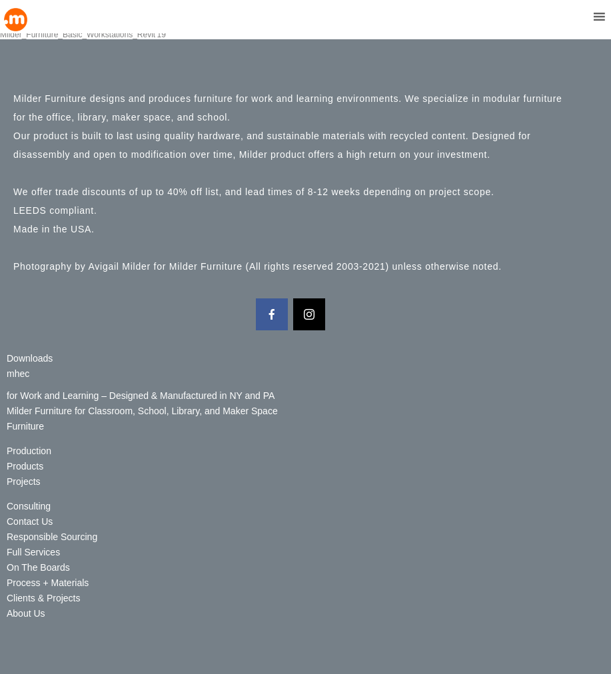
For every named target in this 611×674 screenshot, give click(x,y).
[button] (574, 16)
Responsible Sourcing (52, 536)
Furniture (25, 426)
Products (25, 466)
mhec (18, 373)
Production (29, 451)
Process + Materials (48, 582)
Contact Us (30, 521)
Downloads (30, 358)
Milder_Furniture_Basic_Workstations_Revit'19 (83, 34)
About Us (26, 613)
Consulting (29, 506)
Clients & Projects (43, 598)
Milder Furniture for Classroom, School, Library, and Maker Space (142, 411)
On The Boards (38, 567)
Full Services (33, 552)
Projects (24, 481)
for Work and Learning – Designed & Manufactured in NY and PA (141, 395)
